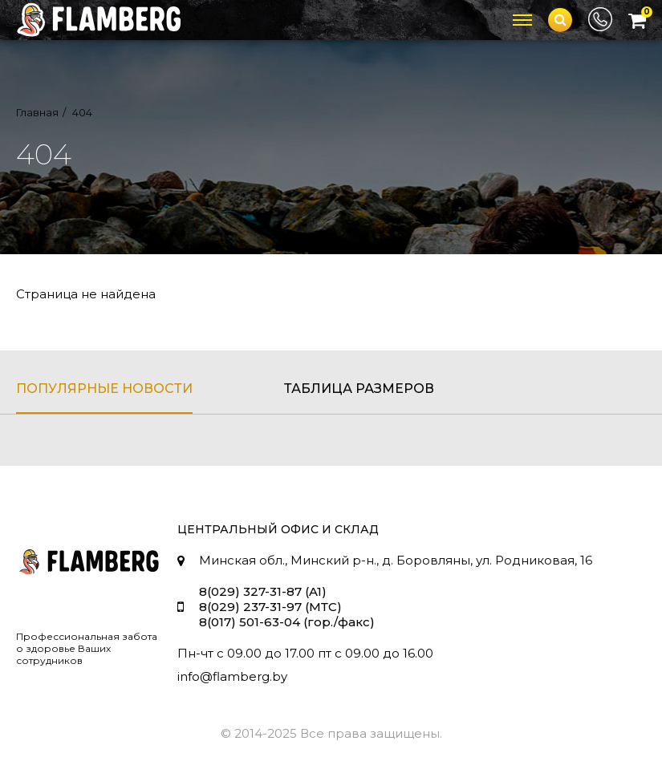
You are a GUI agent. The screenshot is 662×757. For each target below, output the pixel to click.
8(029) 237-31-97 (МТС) (270, 606)
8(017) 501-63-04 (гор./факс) (287, 621)
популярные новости (104, 388)
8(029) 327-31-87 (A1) (263, 591)
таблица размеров (359, 388)
